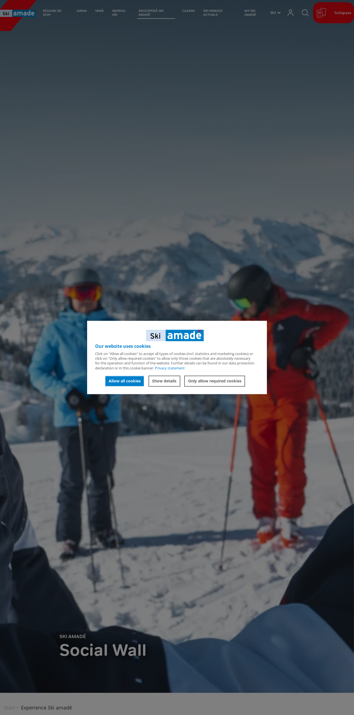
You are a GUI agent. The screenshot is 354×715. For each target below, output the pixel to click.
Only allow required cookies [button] (214, 381)
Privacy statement (170, 368)
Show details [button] (164, 381)
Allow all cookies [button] (125, 381)
